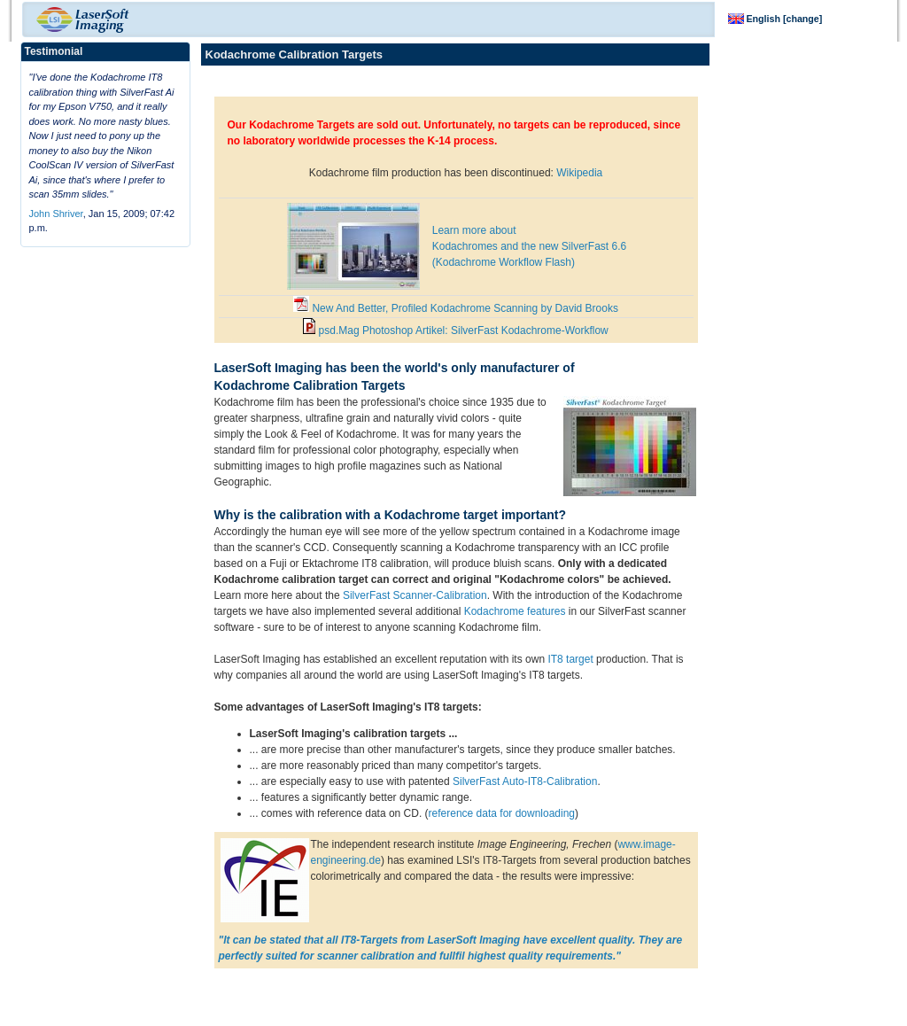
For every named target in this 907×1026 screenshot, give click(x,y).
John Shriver (56, 213)
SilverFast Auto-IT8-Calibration (525, 781)
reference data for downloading (502, 813)
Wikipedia (579, 173)
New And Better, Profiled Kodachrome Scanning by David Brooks (455, 308)
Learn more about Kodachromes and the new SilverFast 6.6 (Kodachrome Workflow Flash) (529, 246)
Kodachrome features (515, 611)
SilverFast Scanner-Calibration (415, 595)
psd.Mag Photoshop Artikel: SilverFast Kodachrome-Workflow (456, 330)
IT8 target (570, 659)
